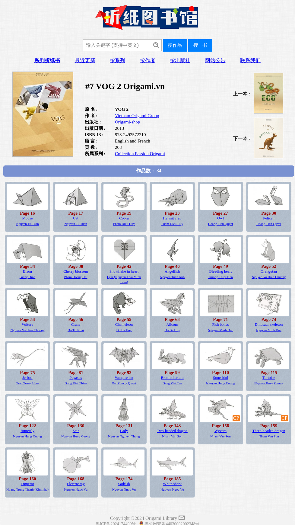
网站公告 (215, 60)
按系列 (117, 60)
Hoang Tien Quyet (220, 224)
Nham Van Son (172, 436)
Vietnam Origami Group (137, 115)
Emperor (27, 484)
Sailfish (124, 484)
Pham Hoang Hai (75, 277)
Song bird (220, 378)
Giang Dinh (28, 277)
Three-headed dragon (268, 431)
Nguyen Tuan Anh (172, 277)
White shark (172, 484)
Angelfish (172, 271)
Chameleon (124, 324)
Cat (75, 218)
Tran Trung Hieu (27, 383)
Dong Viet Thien (76, 383)
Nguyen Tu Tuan (27, 224)
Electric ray (75, 484)
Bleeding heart (220, 271)
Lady (124, 431)
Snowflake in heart (124, 271)
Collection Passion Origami (140, 153)
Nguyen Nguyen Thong (124, 436)
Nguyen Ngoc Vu (75, 489)
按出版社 (180, 60)
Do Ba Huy (124, 330)
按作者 (147, 60)
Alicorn (172, 324)
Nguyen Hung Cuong (220, 383)
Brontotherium (172, 378)
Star (76, 431)
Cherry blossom (75, 271)
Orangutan (269, 271)
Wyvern (220, 431)
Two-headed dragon (172, 431)
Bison (27, 271)
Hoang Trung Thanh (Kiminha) (27, 489)
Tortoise (268, 378)
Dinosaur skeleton (269, 324)
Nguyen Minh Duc (220, 330)
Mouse (27, 218)
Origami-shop (127, 122)
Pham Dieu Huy (124, 224)
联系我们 (250, 60)
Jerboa (27, 378)
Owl (220, 218)
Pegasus (75, 378)
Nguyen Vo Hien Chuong (269, 277)
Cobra (123, 218)
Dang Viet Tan (172, 383)
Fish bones (220, 324)
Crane (76, 324)
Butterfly (27, 431)
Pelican (268, 218)
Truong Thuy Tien (220, 277)
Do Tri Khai (76, 330)
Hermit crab (172, 218)
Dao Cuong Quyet (124, 383)
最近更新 (85, 60)
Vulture (27, 324)
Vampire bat (124, 378)
